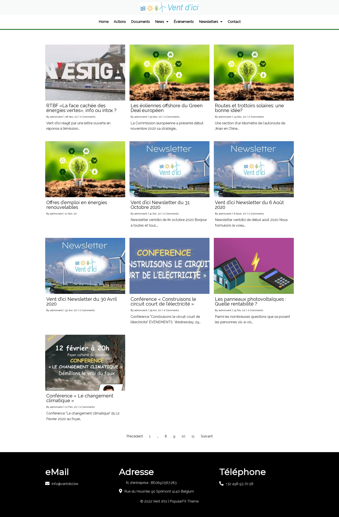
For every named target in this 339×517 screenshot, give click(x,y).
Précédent (134, 436)
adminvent (56, 116)
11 (193, 436)
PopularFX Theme (184, 501)
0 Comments (87, 116)
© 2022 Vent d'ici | (155, 501)
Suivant (207, 436)
